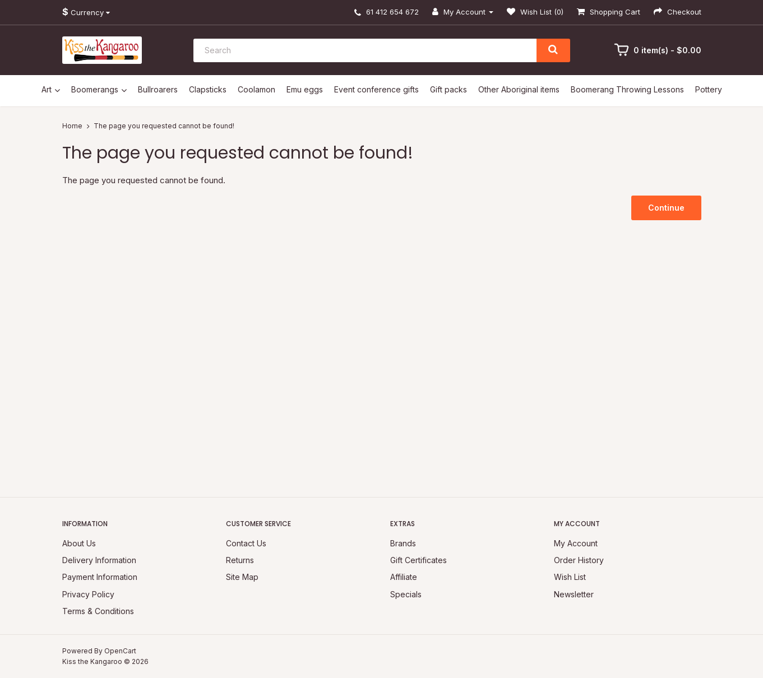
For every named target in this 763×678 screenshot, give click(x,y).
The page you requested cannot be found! (164, 126)
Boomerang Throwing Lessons (627, 89)
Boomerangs (94, 89)
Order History (579, 560)
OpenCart (120, 651)
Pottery (708, 89)
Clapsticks (207, 89)
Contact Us (246, 543)
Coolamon (256, 89)
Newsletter (574, 594)
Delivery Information (99, 560)
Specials (406, 594)
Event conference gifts (376, 89)
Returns (240, 560)
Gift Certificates (418, 560)
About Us (79, 543)
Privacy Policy (88, 594)
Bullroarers (158, 89)
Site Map (242, 577)
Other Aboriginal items (518, 89)
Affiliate (403, 577)
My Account (576, 543)
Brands (403, 543)
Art (46, 89)
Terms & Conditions (98, 611)
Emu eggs (304, 89)
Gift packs (448, 89)
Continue (666, 207)
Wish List (570, 577)
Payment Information (99, 577)
